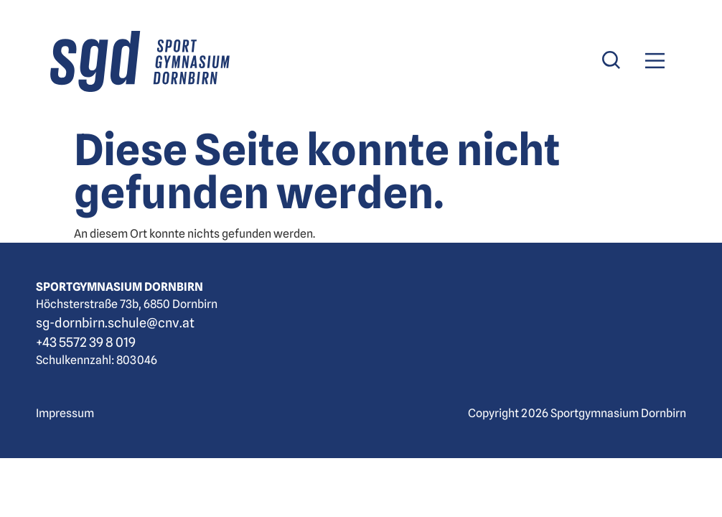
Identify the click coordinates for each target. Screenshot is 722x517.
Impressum (65, 413)
